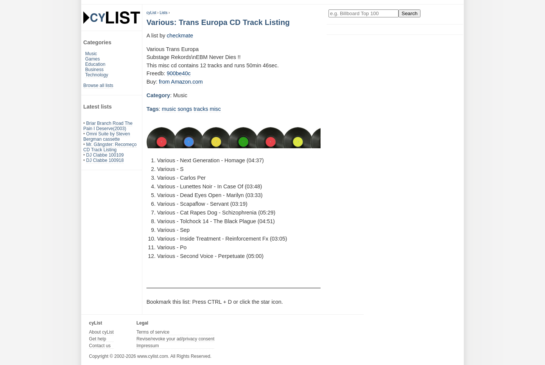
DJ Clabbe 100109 (105, 155)
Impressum (147, 345)
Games (92, 59)
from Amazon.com (181, 82)
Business (94, 69)
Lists (164, 13)
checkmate (180, 36)
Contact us (100, 345)
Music (91, 53)
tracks (201, 109)
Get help (97, 339)
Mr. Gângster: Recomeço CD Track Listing (110, 147)
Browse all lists (98, 85)
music (169, 109)
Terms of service (152, 332)
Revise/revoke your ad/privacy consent (175, 339)
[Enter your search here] (364, 13)
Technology (96, 75)
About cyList (101, 332)
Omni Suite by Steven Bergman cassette (106, 136)
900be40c (179, 73)
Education (95, 64)
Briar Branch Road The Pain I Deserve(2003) (107, 126)
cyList (151, 13)
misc (215, 109)
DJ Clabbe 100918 (105, 160)
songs (185, 109)
